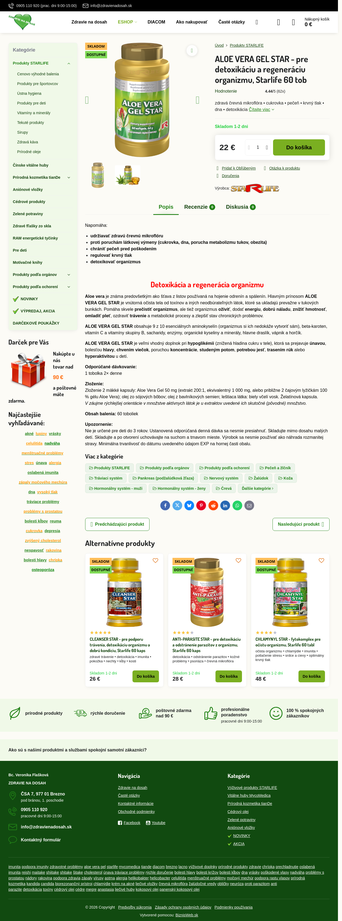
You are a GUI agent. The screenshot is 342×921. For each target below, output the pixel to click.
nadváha (297, 872)
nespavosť (34, 550)
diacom (158, 867)
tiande (146, 867)
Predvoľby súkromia (135, 907)
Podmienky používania (233, 907)
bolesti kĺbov (36, 521)
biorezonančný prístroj (73, 884)
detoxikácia (32, 889)
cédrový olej (64, 889)
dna (31, 492)
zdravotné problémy (66, 867)
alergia (121, 878)
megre (91, 889)
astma (110, 878)
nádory (31, 878)
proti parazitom (257, 884)
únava (41, 463)
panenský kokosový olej (180, 889)
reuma (55, 521)
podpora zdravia (66, 878)
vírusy (99, 878)
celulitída (34, 443)
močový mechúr (240, 878)
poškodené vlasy (275, 872)
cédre (80, 889)
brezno (171, 867)
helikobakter (138, 878)
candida (47, 884)
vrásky (55, 433)
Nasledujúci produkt (301, 524)
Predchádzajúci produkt (117, 524)
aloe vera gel (95, 867)
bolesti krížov (207, 872)
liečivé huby (125, 889)
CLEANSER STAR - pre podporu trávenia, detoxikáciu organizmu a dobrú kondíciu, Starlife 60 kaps (120, 644)
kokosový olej (147, 889)
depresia (52, 531)
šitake (78, 872)
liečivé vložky (146, 884)
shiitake (52, 872)
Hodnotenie (226, 91)
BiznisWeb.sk (186, 915)
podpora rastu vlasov (272, 878)
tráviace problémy (43, 502)
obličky (223, 884)
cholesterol (93, 872)
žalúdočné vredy (202, 884)
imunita (14, 867)
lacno (182, 867)
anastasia (106, 889)
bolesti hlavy (35, 560)
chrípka (268, 867)
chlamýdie (102, 884)
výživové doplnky (202, 867)
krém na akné (123, 884)
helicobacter (160, 878)
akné (29, 433)
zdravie (255, 867)
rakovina (45, 878)
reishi (26, 872)
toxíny (48, 889)
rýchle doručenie (160, 872)
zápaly (86, 878)
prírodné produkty (233, 867)
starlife (112, 867)
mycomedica (129, 867)
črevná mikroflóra (173, 884)
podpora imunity (35, 867)
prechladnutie (287, 867)
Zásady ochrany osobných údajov (183, 907)
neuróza (237, 884)
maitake (38, 872)
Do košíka (299, 147)
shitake (66, 872)
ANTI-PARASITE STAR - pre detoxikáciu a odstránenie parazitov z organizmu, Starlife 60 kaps (206, 644)
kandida (33, 884)
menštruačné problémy (206, 878)
